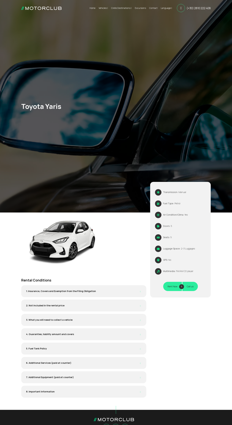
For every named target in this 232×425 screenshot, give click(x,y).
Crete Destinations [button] (121, 8)
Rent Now (173, 286)
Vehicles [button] (103, 8)
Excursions (140, 8)
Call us (190, 286)
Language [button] (166, 8)
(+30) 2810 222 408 (199, 8)
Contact (153, 8)
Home (92, 8)
